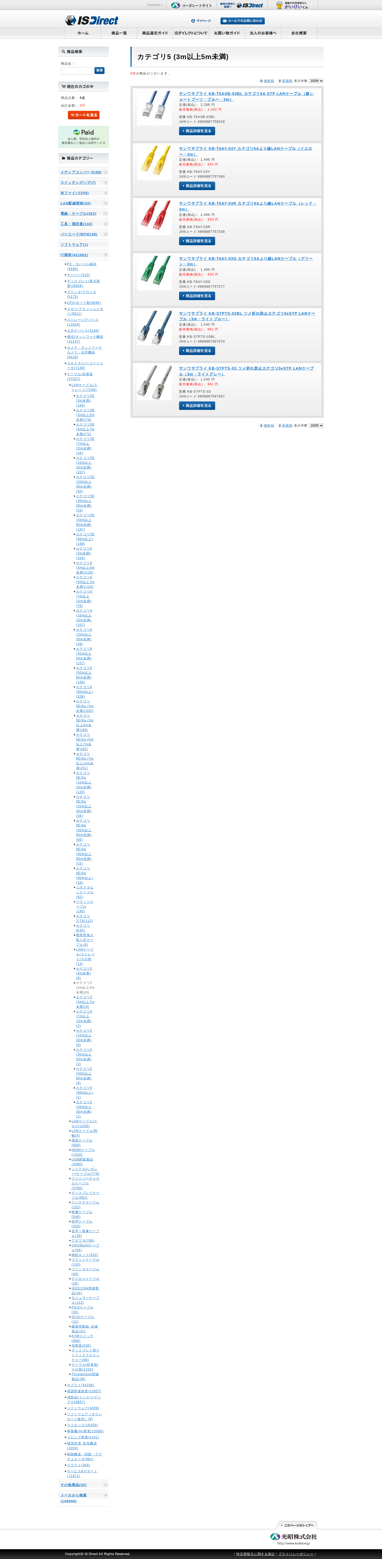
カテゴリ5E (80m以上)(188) (85, 539)
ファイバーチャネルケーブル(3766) (86, 1183)
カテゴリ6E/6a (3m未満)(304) (85, 706)
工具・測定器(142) (76, 224)
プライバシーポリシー (296, 1554)
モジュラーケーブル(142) (86, 1300)
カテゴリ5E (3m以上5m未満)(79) (85, 415)
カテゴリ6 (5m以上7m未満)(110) (85, 582)
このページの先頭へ (296, 1525)
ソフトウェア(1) (74, 245)
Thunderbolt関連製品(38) (85, 1376)
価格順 (269, 81)
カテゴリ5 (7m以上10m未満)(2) (84, 1019)
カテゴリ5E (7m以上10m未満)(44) (85, 446)
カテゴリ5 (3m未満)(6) (84, 973)
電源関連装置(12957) (84, 1391)
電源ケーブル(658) (82, 1142)
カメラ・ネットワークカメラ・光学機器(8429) (84, 352)
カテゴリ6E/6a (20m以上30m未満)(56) (84, 806)
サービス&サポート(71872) (82, 1473)
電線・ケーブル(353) (78, 214)
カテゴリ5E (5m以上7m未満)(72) (85, 429)
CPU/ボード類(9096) (84, 303)
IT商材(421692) (74, 255)
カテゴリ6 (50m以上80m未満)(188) (84, 675)
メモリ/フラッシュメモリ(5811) (85, 311)
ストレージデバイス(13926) (83, 322)
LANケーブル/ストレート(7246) (84, 387)
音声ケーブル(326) (82, 1224)
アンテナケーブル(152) (86, 1205)
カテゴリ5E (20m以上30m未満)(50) (85, 484)
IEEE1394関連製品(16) (85, 1290)
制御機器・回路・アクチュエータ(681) (84, 1456)
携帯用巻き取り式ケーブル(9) (85, 940)
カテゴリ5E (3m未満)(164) (85, 400)
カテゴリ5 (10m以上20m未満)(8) (84, 1038)
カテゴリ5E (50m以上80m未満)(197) (85, 522)
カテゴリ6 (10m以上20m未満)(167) (84, 618)
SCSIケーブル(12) (83, 1319)
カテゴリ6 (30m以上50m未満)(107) (84, 656)
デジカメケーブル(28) (86, 1281)
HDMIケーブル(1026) (83, 1152)
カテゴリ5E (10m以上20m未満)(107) (85, 465)
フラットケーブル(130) (86, 1262)
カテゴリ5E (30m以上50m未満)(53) (85, 503)
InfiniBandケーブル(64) (85, 1247)
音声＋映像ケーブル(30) (86, 1233)
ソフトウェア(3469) (83, 1408)
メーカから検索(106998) (73, 1498)
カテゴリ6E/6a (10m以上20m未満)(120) (84, 782)
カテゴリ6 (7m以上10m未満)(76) (84, 599)
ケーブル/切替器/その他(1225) (85, 1367)
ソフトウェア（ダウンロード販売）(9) (84, 1416)
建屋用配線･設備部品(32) (85, 1329)
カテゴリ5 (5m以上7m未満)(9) (85, 1002)
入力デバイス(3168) (83, 330)
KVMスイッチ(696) (82, 1338)
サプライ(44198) (80, 1385)
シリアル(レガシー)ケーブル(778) (85, 1171)
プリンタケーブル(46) (86, 1271)
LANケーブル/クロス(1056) (84, 1123)
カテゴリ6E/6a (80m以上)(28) (84, 875)
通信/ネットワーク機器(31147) (85, 339)
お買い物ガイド (227, 32)
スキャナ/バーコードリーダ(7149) (85, 365)
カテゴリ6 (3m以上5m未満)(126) (85, 567)
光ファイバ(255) (74, 193)
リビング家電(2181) (83, 1437)
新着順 (287, 81)
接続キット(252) (85, 1255)
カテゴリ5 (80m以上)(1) (84, 1092)
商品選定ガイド (155, 32)
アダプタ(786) (83, 1240)
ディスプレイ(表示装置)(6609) (83, 283)
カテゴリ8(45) (83, 928)
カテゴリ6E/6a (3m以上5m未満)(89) (85, 723)
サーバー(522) (78, 275)
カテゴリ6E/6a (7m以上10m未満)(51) (85, 761)
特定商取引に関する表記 (255, 1554)
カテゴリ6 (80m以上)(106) (84, 691)
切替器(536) (81, 1345)
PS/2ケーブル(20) (83, 1310)
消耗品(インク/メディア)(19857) (84, 1399)
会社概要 (299, 32)
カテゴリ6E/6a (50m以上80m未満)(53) (84, 854)
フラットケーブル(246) (85, 906)
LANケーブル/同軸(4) (84, 1133)
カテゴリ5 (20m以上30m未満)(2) (84, 1109)
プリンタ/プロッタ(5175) (81, 294)
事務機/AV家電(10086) (85, 1431)
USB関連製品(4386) (82, 1162)
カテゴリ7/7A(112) (84, 918)
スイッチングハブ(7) (78, 183)
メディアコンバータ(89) (81, 172)
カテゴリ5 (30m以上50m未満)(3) (84, 1057)
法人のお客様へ (263, 32)
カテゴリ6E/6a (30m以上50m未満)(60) (84, 830)
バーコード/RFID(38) (78, 234)
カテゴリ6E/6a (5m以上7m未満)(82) (85, 742)
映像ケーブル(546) (82, 1214)
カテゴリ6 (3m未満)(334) (84, 553)
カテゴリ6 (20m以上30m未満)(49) (84, 637)
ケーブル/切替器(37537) (80, 376)
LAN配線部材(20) (75, 203)
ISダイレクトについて (191, 32)
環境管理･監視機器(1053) (82, 1446)
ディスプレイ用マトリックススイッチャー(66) (86, 1355)
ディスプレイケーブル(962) (86, 1195)
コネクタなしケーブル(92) (85, 892)
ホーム (83, 32)
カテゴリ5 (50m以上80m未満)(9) (84, 1076)
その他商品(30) (73, 1485)
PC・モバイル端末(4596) (82, 266)
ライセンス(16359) (82, 1425)
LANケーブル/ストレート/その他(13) (85, 957)
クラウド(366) (78, 1465)
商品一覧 (119, 32)
